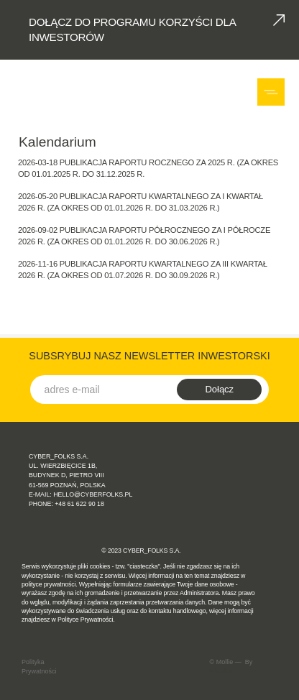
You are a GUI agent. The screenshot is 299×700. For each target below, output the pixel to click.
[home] (52, 92)
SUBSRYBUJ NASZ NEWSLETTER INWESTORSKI (149, 355)
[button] (273, 92)
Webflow (222, 671)
